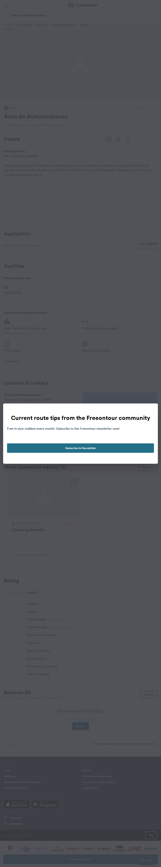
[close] (150, 410)
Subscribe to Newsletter (80, 448)
